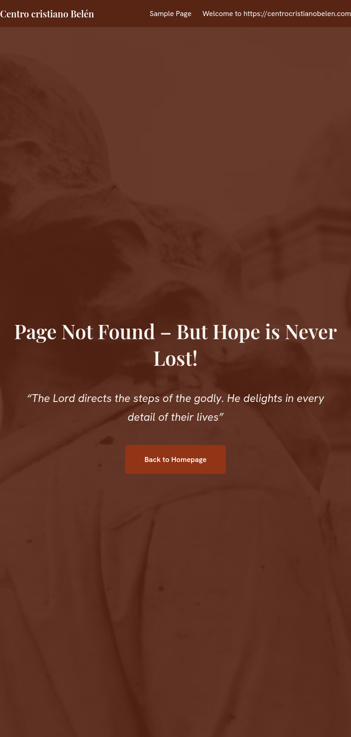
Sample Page (170, 13)
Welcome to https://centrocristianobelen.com (277, 13)
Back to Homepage (175, 459)
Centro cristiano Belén (47, 13)
